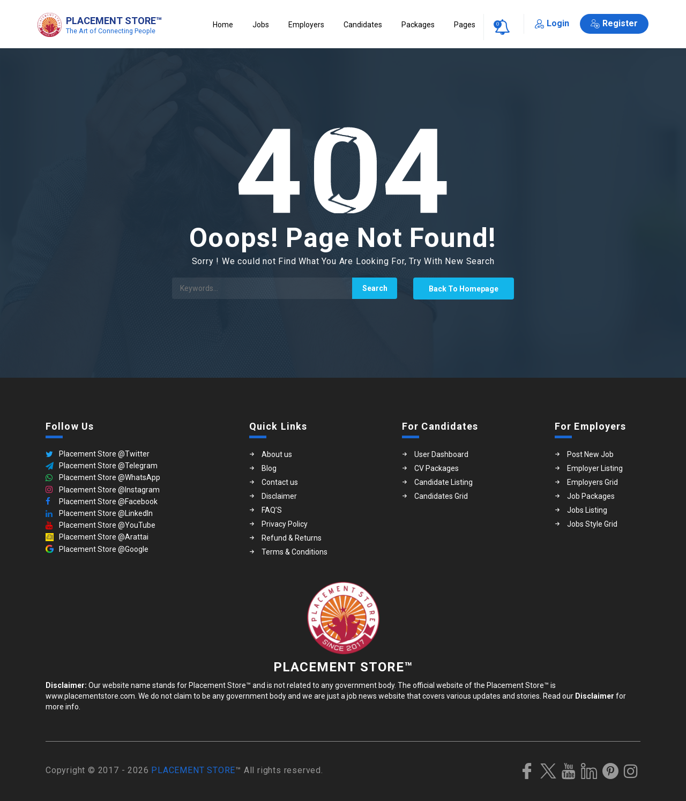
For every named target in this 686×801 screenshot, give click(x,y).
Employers (306, 24)
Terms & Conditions (294, 552)
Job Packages (591, 496)
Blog (269, 468)
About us (277, 454)
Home (223, 24)
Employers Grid (592, 482)
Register (614, 23)
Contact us (280, 482)
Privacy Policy (285, 524)
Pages (464, 24)
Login (552, 23)
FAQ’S (272, 510)
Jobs (260, 24)
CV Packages (436, 468)
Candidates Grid (441, 496)
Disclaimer (279, 496)
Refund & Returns (292, 538)
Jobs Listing (587, 510)
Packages (418, 24)
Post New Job (590, 454)
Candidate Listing (443, 482)
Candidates (363, 24)
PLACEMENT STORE (193, 770)
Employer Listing (595, 468)
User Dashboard (441, 454)
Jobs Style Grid (592, 524)
